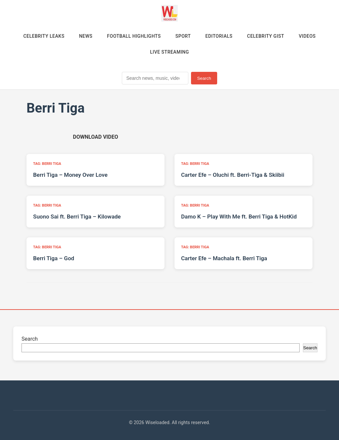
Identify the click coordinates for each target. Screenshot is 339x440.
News (86, 36)
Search (204, 78)
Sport (183, 36)
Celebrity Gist (265, 36)
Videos (307, 36)
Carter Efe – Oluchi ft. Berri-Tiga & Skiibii (232, 174)
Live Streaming (169, 52)
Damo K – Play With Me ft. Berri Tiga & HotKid (239, 216)
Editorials (218, 36)
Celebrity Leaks (43, 36)
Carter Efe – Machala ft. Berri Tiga (224, 258)
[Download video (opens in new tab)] (95, 137)
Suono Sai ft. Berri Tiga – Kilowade (77, 216)
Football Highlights (134, 36)
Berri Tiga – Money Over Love (70, 174)
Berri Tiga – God (53, 258)
